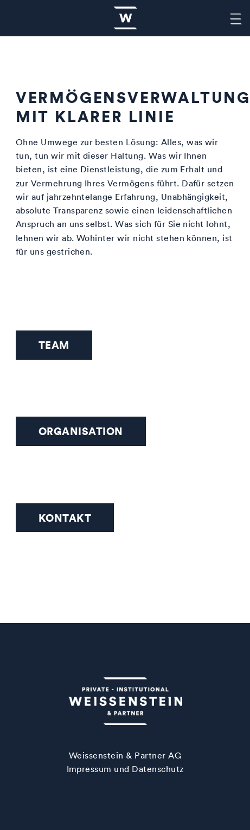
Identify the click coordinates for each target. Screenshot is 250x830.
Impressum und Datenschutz (125, 768)
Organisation (81, 431)
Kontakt (65, 517)
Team (54, 345)
